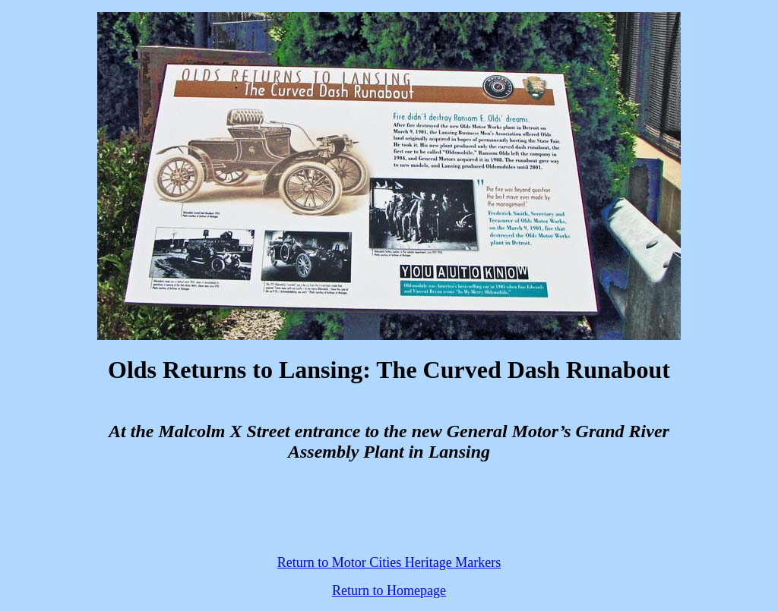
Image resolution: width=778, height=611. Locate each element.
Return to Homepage (389, 590)
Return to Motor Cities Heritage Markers (389, 562)
